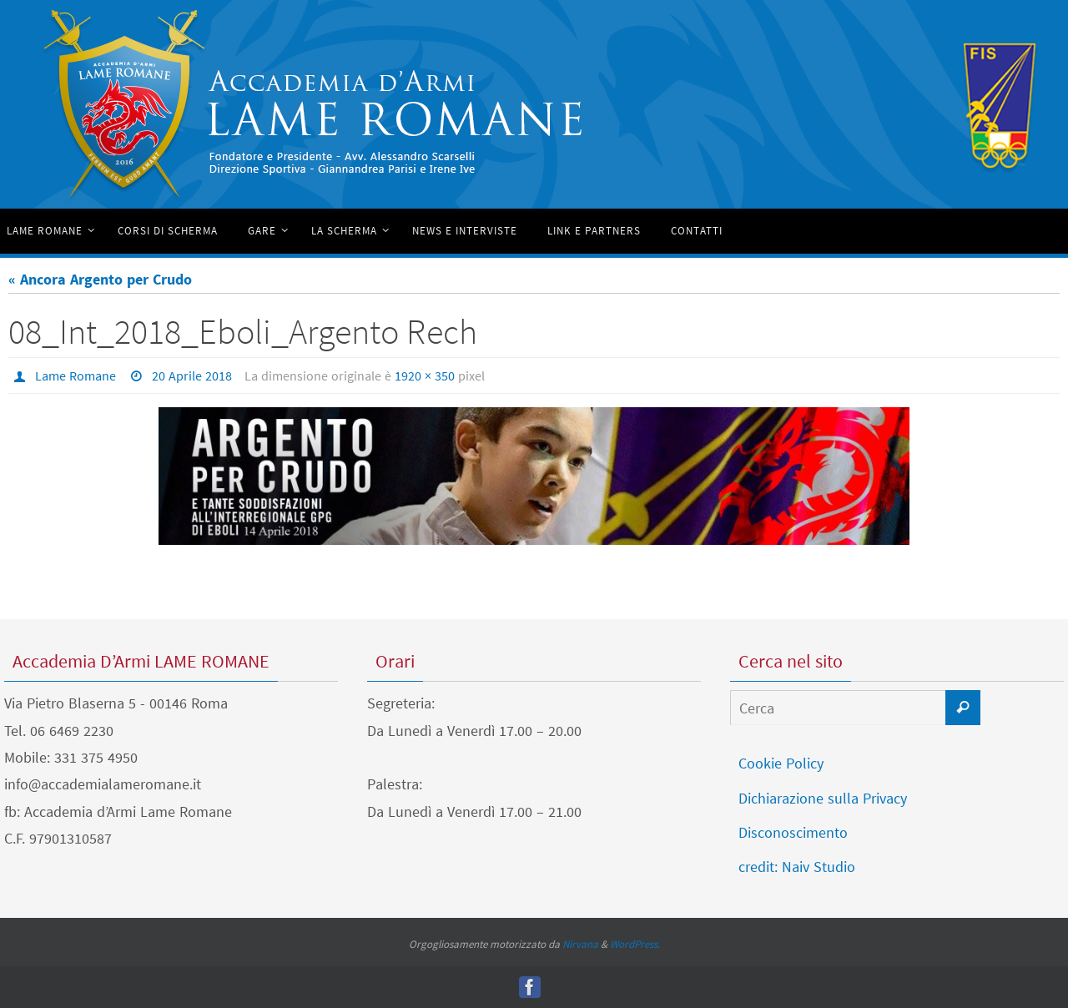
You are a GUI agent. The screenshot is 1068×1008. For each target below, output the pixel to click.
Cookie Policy (781, 763)
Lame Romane (75, 375)
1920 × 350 (425, 375)
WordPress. (635, 944)
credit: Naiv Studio (796, 866)
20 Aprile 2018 (192, 375)
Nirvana (580, 944)
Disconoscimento (793, 832)
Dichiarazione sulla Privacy (822, 798)
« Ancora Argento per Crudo (100, 279)
